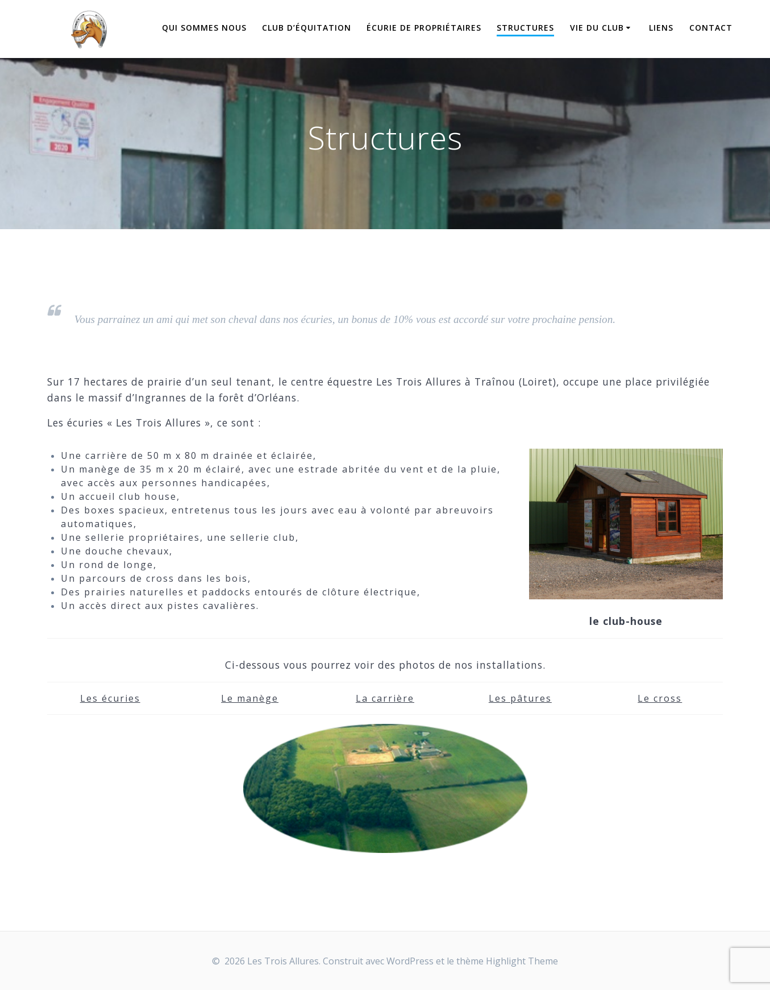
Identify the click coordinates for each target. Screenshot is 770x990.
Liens (661, 27)
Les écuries (110, 698)
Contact (710, 27)
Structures (525, 27)
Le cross (660, 698)
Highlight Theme (522, 961)
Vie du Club (597, 27)
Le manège (249, 698)
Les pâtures (520, 698)
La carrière (385, 698)
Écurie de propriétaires (424, 27)
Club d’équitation (306, 27)
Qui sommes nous (204, 27)
